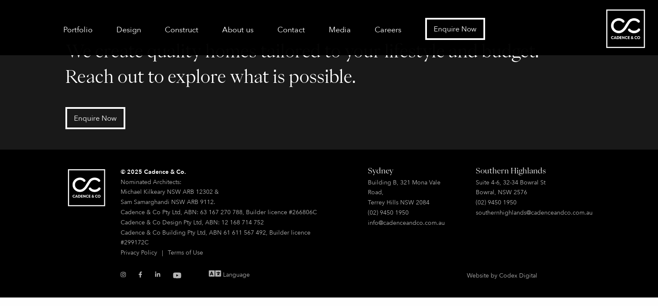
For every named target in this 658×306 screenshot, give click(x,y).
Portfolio (78, 29)
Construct (181, 29)
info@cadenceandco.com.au (406, 222)
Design (128, 29)
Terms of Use (185, 252)
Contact (291, 29)
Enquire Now (455, 28)
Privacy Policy (139, 252)
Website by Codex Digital (502, 275)
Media (340, 29)
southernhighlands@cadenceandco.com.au (534, 212)
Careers (388, 29)
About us (238, 29)
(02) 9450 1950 (388, 212)
